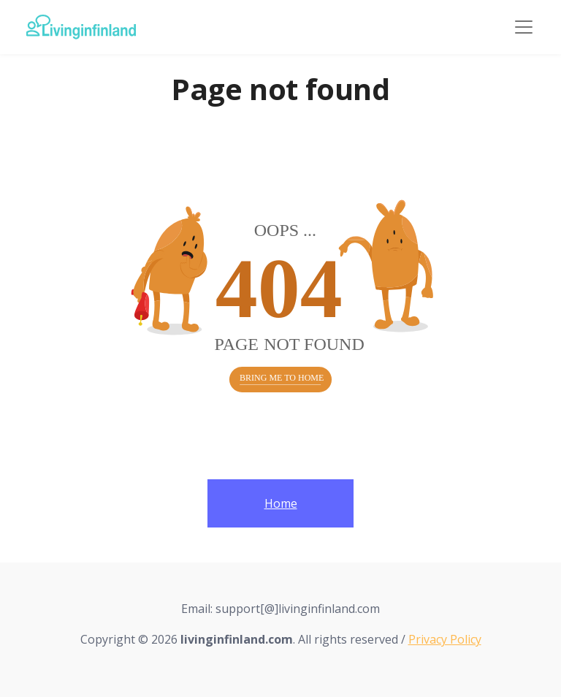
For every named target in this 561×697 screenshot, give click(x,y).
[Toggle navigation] (524, 27)
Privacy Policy (444, 639)
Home (280, 503)
